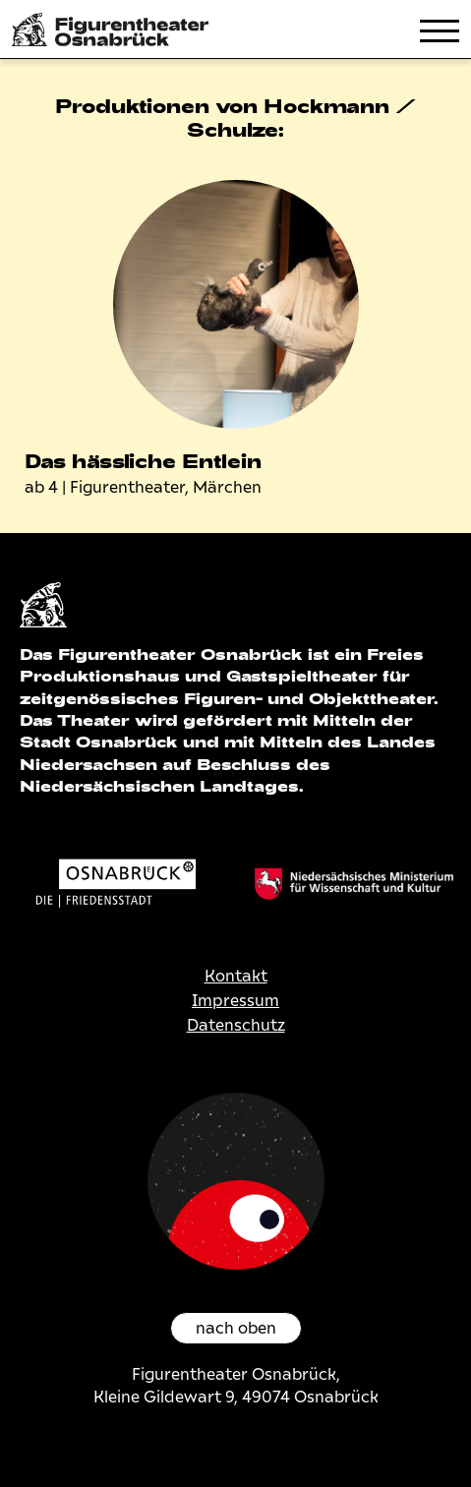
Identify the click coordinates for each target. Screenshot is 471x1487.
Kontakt (236, 976)
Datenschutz (236, 1025)
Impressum (235, 1000)
